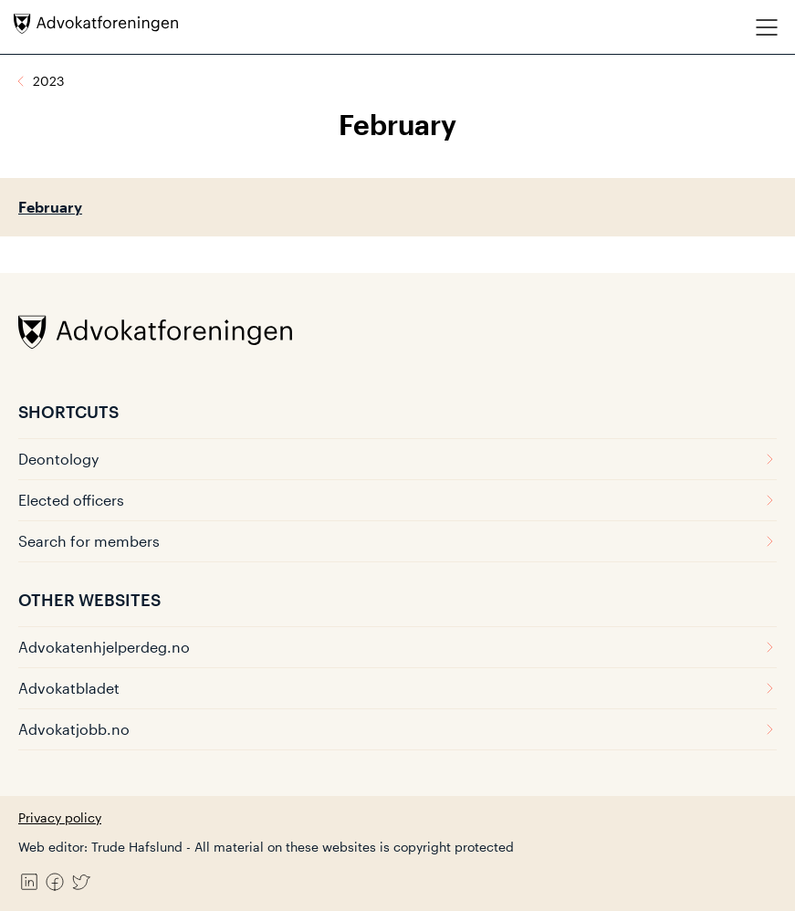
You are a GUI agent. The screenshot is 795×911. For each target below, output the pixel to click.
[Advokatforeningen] (96, 23)
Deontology (397, 458)
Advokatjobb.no (397, 729)
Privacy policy (59, 817)
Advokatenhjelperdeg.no (397, 646)
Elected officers (397, 499)
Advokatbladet (397, 687)
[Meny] (767, 27)
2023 (48, 81)
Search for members (397, 541)
